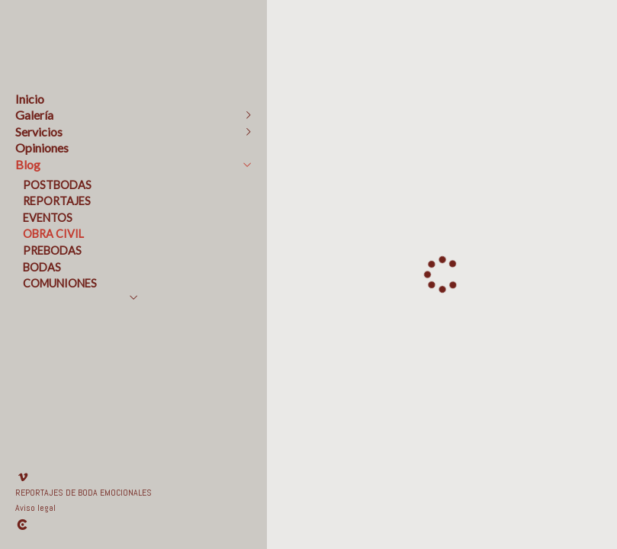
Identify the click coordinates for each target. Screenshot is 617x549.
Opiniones (42, 147)
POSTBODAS (57, 184)
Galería (34, 115)
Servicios (39, 131)
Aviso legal (35, 508)
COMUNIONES (60, 283)
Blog (27, 164)
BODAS (42, 267)
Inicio (29, 99)
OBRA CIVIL (53, 233)
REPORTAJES (57, 200)
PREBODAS (52, 250)
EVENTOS (47, 217)
